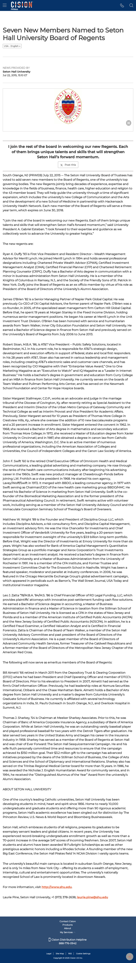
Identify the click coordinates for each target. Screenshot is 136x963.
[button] (122, 5)
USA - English (12, 46)
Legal (48, 953)
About (67, 928)
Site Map (60, 953)
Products (67, 924)
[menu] (4, 5)
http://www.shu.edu (57, 887)
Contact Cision (68, 921)
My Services (67, 932)
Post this (68, 164)
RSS (70, 953)
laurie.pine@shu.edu (92, 897)
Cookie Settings (83, 953)
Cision (73, 958)
